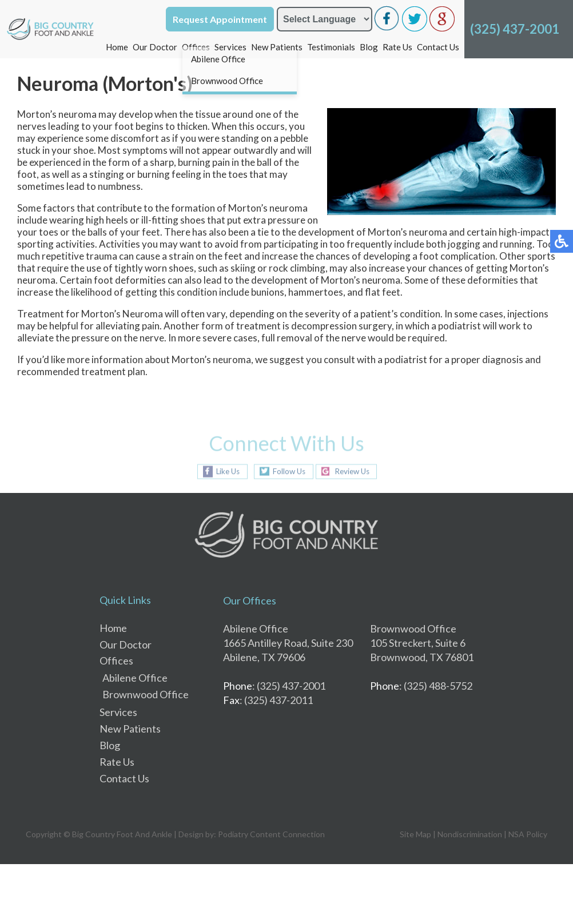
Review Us (354, 471)
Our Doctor (155, 47)
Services (230, 47)
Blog (369, 47)
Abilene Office (135, 677)
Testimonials (331, 47)
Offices (196, 47)
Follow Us (286, 471)
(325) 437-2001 (514, 29)
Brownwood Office (145, 694)
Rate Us (397, 47)
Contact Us (438, 47)
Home (117, 47)
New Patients (277, 47)
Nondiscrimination (469, 834)
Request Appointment (220, 19)
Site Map (415, 834)
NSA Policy (527, 834)
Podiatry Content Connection (271, 834)
